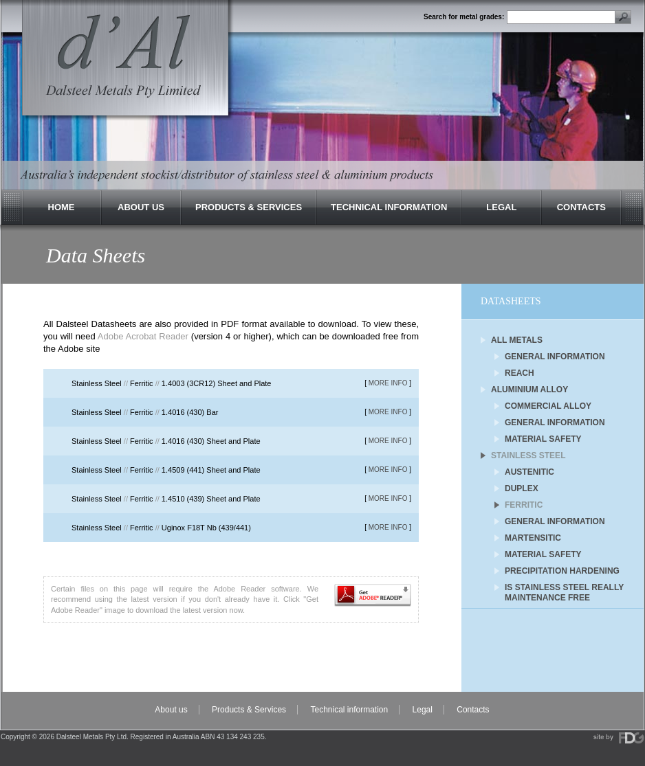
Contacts (581, 207)
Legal (501, 207)
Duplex (521, 488)
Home (61, 207)
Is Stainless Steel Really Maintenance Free (564, 588)
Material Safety (543, 439)
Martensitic (533, 538)
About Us (141, 207)
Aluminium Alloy (529, 389)
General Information (555, 356)
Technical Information (389, 207)
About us (171, 709)
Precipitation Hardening (562, 571)
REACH (519, 373)
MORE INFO (388, 383)
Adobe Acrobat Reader (143, 336)
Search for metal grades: (464, 17)
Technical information (349, 709)
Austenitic (529, 472)
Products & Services (248, 207)
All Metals (517, 340)
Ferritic (524, 505)
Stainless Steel (528, 455)
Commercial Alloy (548, 406)
